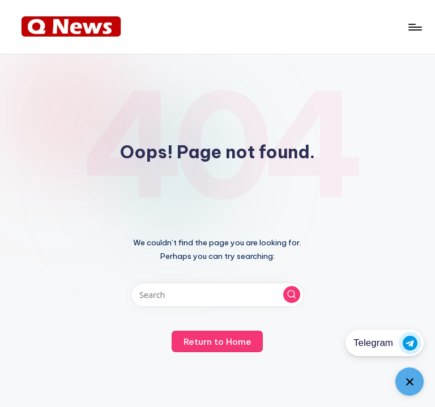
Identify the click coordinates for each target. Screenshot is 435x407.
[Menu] (414, 27)
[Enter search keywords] (217, 295)
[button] (291, 294)
